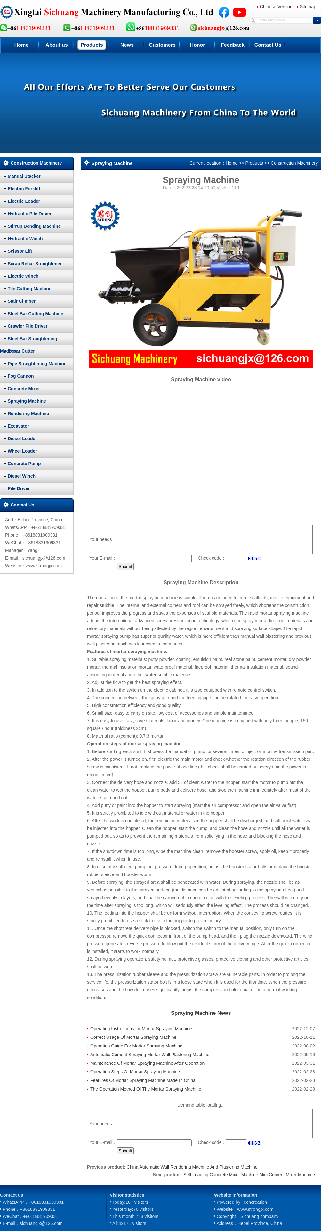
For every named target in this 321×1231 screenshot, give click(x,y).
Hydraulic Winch (25, 238)
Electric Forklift (24, 188)
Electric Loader (24, 201)
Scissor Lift (20, 251)
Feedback (233, 45)
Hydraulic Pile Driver (30, 213)
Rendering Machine (28, 413)
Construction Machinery (294, 163)
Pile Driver (19, 488)
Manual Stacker (24, 176)
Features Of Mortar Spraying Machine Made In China (143, 1080)
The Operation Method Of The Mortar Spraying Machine (145, 1089)
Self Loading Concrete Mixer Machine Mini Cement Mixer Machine (249, 1174)
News (127, 45)
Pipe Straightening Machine (37, 363)
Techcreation (254, 1202)
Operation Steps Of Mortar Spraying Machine (135, 1071)
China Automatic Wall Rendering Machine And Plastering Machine (192, 1166)
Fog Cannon (21, 376)
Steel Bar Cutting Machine (35, 313)
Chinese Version (276, 6)
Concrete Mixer (24, 388)
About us (56, 45)
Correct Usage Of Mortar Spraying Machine (133, 1037)
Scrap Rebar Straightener (35, 263)
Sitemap (308, 6)
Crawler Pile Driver (28, 326)
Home (21, 45)
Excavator (18, 426)
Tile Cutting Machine (30, 288)
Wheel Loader (22, 451)
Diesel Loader (22, 438)
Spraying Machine (27, 401)
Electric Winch (23, 276)
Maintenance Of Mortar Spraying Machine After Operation (147, 1063)
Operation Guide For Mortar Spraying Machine (136, 1045)
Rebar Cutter (21, 351)
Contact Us (267, 45)
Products (92, 45)
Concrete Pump (24, 463)
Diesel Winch (22, 476)
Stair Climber (22, 301)
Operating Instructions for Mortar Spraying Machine (141, 1028)
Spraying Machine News (201, 1013)
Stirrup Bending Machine (34, 226)
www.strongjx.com (255, 1209)
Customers (162, 45)
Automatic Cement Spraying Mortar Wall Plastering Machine (149, 1054)
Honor (197, 45)
